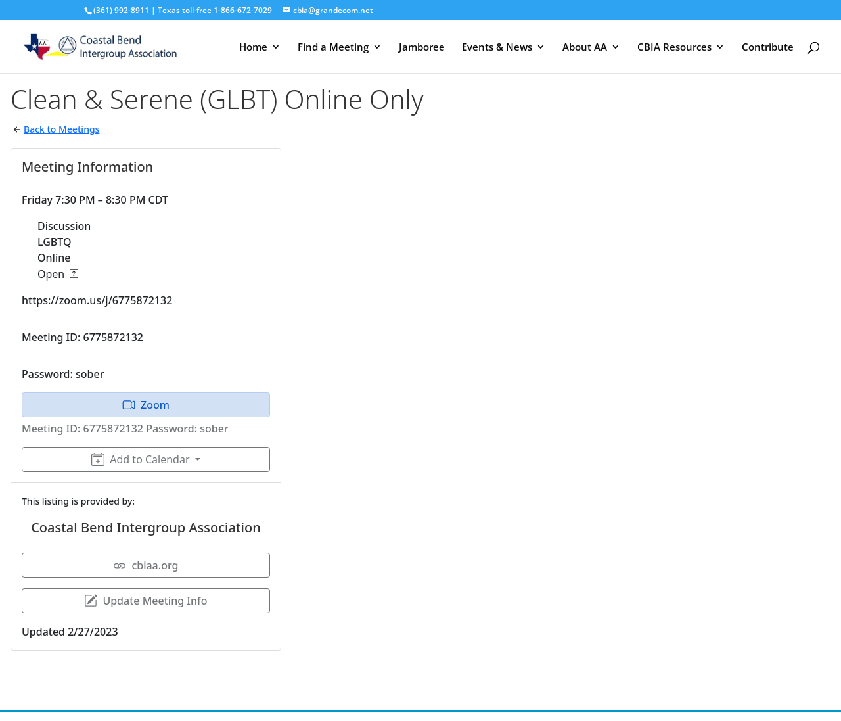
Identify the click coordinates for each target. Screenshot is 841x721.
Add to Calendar (140, 459)
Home (253, 47)
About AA (584, 47)
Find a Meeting (333, 47)
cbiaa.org (145, 565)
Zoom (146, 405)
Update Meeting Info (145, 600)
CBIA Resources (674, 47)
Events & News (497, 47)
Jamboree (422, 47)
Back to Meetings (61, 129)
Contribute (768, 47)
